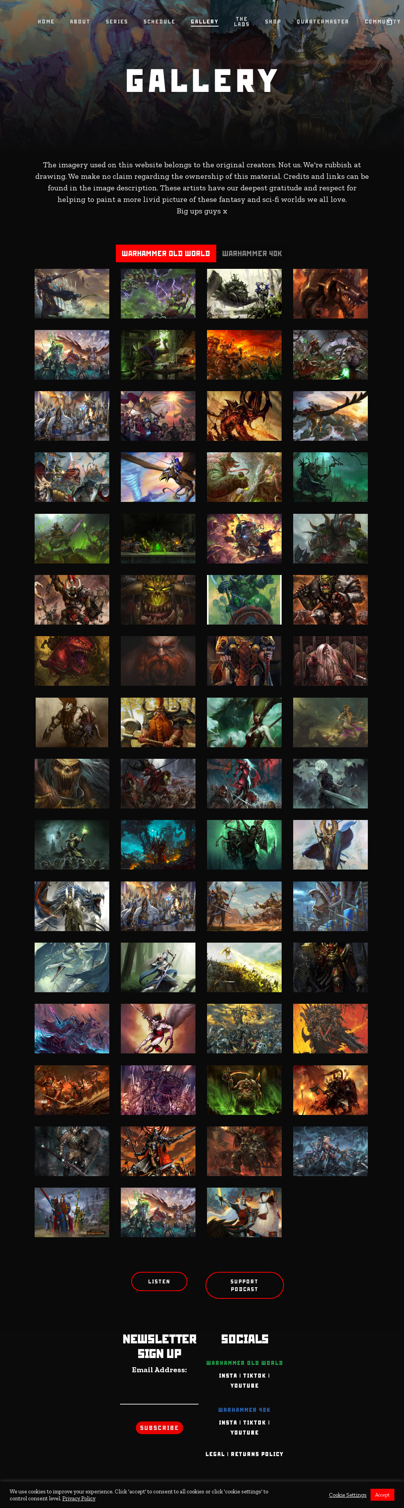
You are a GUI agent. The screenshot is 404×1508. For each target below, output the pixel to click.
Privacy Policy (78, 1498)
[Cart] (389, 21)
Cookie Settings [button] (348, 1494)
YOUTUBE (244, 1385)
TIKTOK (254, 1375)
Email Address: (159, 1369)
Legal (215, 1454)
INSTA (228, 1375)
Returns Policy (257, 1454)
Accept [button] (382, 1495)
